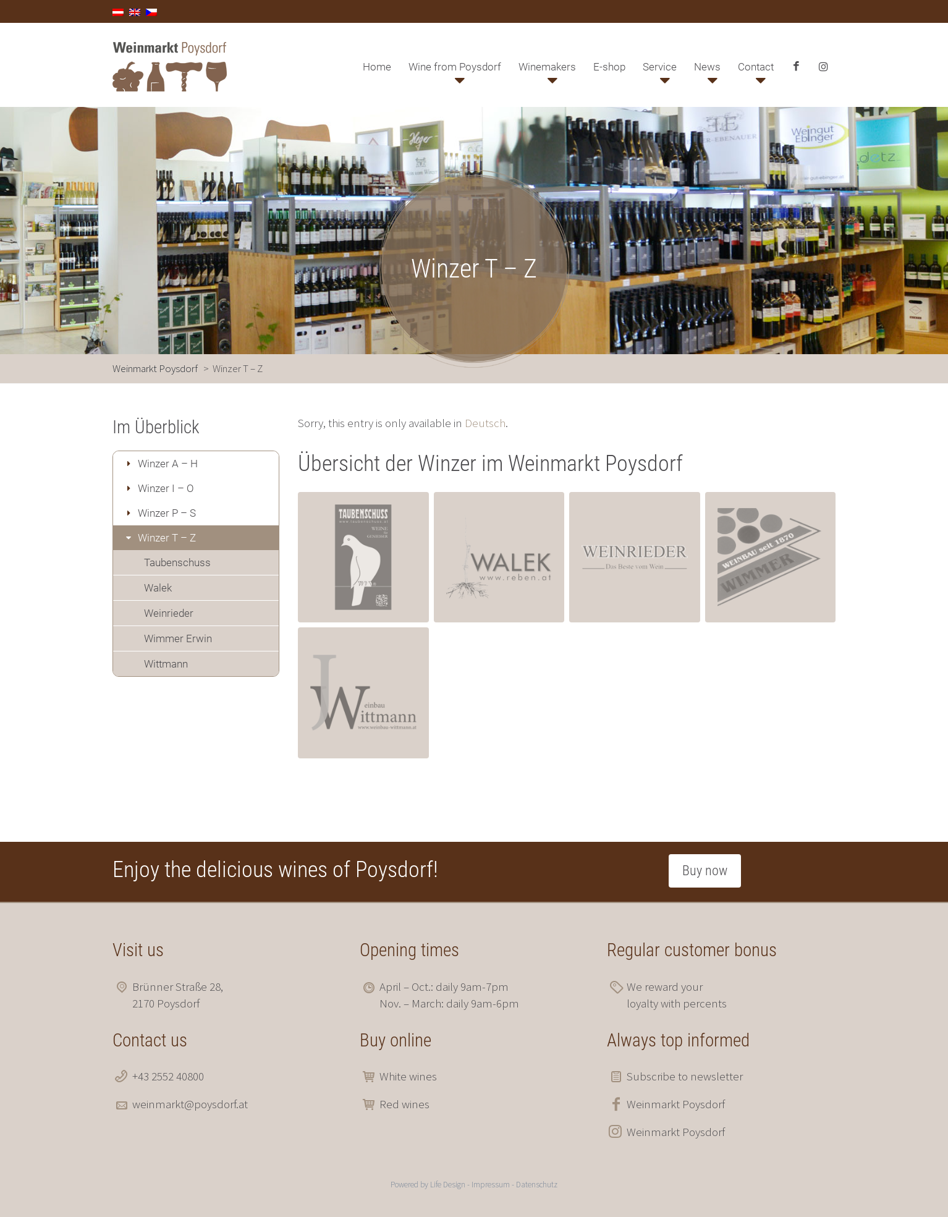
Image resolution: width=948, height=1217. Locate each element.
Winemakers (547, 67)
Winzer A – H (168, 463)
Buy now (704, 870)
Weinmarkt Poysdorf (676, 1103)
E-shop (609, 67)
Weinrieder (168, 613)
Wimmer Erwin (178, 638)
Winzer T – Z (167, 538)
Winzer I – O (166, 488)
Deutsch (485, 422)
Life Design (447, 1184)
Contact (756, 67)
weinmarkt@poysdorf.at (190, 1103)
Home (377, 67)
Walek (158, 588)
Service (660, 67)
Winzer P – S (167, 513)
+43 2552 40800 (168, 1076)
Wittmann (166, 664)
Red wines (404, 1103)
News (707, 67)
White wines (408, 1076)
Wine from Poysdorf (454, 67)
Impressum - (494, 1184)
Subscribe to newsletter (685, 1076)
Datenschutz (536, 1184)
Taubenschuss (177, 562)
